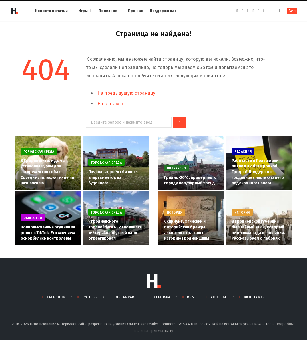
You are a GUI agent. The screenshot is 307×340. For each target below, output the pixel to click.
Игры (83, 11)
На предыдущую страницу (126, 93)
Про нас (135, 11)
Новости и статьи (51, 11)
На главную (110, 103)
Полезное (108, 11)
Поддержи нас (163, 11)
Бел (292, 11)
